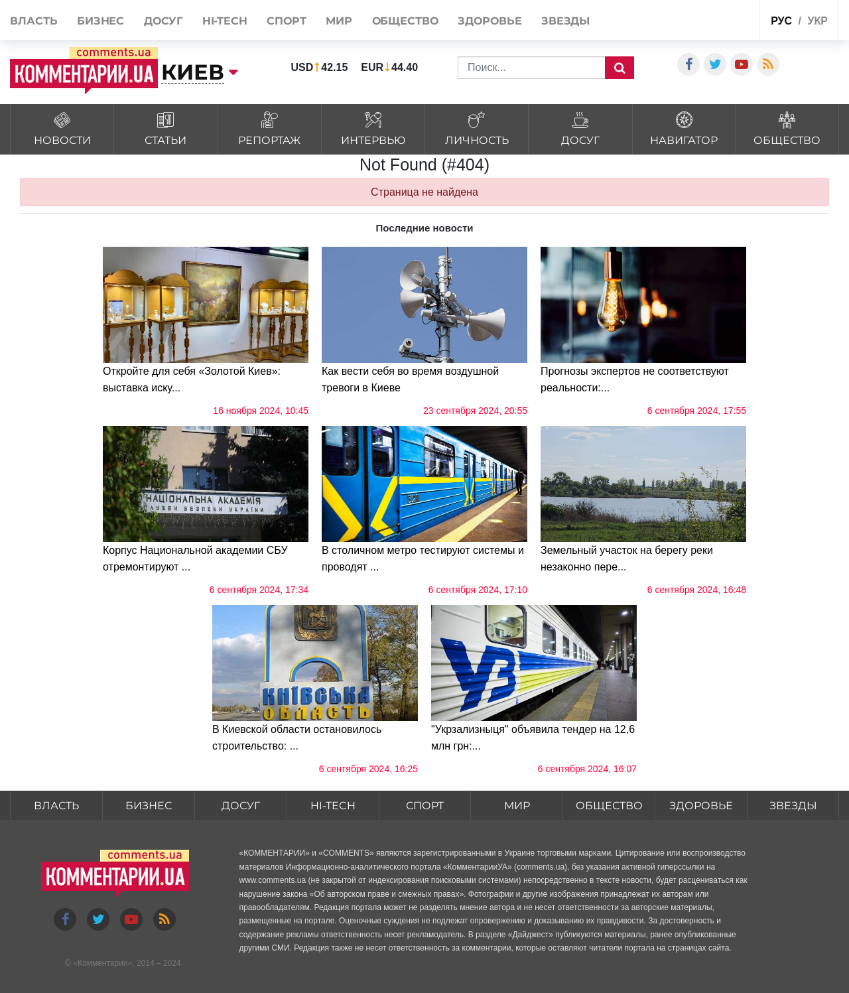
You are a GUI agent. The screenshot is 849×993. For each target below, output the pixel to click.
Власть (33, 21)
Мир (339, 21)
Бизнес (100, 21)
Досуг (163, 21)
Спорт (286, 21)
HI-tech (224, 21)
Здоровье (489, 21)
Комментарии (103, 963)
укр (817, 21)
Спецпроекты (717, 19)
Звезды (565, 21)
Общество (405, 21)
